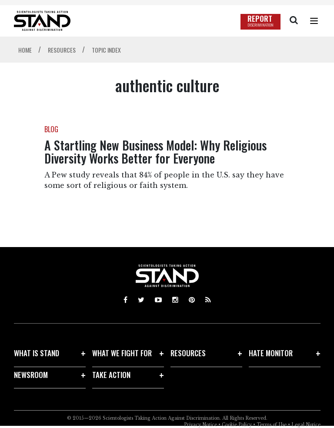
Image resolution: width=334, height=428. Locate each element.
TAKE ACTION (111, 374)
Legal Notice (306, 425)
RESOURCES (188, 353)
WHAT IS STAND (36, 353)
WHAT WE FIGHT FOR (122, 353)
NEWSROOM (31, 374)
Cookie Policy (237, 425)
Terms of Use (272, 425)
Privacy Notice (200, 425)
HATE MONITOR (271, 353)
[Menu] (314, 21)
